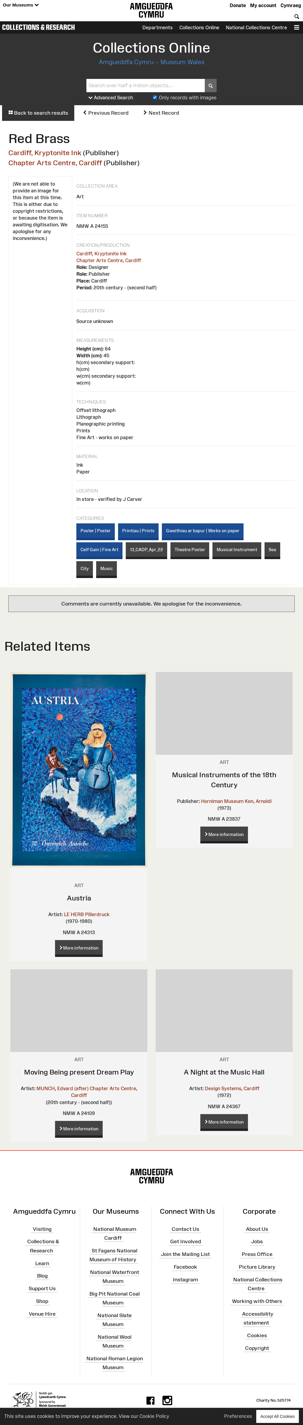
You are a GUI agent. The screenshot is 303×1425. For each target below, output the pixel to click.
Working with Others (257, 1301)
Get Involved (185, 1241)
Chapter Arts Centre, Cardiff (55, 163)
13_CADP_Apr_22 (146, 549)
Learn (42, 1263)
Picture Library (257, 1267)
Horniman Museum (222, 801)
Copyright (257, 1348)
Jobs (257, 1241)
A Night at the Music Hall (224, 1072)
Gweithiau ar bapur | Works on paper (202, 530)
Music (106, 568)
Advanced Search (110, 98)
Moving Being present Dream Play (79, 1072)
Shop (42, 1301)
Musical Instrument (237, 549)
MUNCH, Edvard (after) (62, 1088)
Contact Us (185, 1229)
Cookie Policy (154, 1416)
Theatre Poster (190, 549)
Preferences (238, 1416)
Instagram (185, 1280)
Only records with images (188, 97)
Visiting (42, 1229)
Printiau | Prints (138, 530)
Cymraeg (291, 5)
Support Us (42, 1288)
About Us (257, 1229)
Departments (157, 27)
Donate (238, 5)
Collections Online (199, 27)
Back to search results (38, 113)
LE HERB (74, 914)
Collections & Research (38, 27)
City (84, 568)
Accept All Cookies (277, 1416)
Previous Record (105, 113)
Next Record (161, 113)
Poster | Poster (95, 530)
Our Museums (21, 5)
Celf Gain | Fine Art (99, 549)
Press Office (257, 1254)
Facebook (185, 1267)
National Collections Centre (256, 27)
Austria (79, 898)
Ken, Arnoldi (258, 801)
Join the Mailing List (185, 1254)
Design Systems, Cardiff (232, 1088)
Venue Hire (42, 1314)
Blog (42, 1276)
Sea (272, 549)
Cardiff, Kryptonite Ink (44, 153)
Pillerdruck (97, 914)
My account (263, 5)
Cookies (257, 1335)
